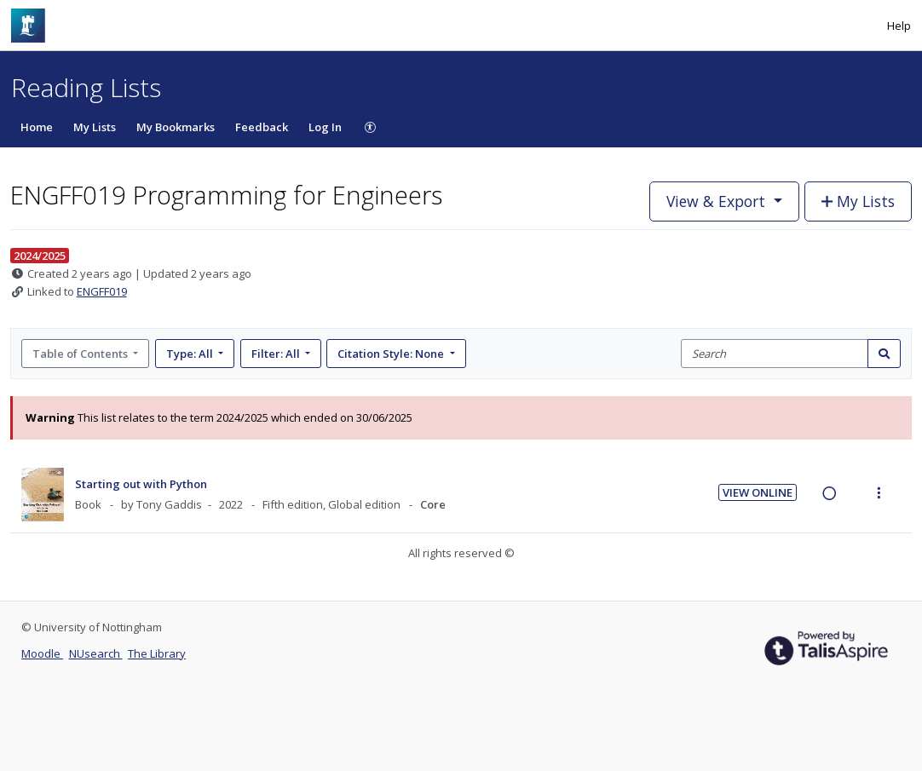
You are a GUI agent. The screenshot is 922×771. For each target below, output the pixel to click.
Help (899, 25)
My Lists (94, 127)
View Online (757, 492)
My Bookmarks (175, 127)
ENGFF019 (102, 291)
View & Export (717, 201)
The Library (157, 653)
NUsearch (96, 653)
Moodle (42, 653)
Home (36, 127)
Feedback (261, 127)
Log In (325, 127)
